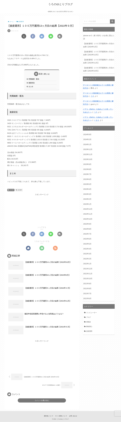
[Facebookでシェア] (32, 36)
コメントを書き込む (42, 400)
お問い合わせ (73, 416)
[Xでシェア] (23, 36)
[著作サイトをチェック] (28, 248)
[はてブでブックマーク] (41, 36)
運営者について (48, 416)
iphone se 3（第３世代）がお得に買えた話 (98, 37)
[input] (99, 21)
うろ (92, 96)
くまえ (96, 120)
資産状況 (32, 83)
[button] (59, 36)
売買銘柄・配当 (34, 79)
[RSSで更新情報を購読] (55, 248)
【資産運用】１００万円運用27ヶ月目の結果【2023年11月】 (98, 61)
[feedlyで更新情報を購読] (41, 248)
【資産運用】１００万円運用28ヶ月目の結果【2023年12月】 (98, 53)
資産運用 (11, 190)
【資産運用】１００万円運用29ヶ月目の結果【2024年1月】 (98, 45)
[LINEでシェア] (50, 36)
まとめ (31, 86)
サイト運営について (61, 416)
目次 (41, 74)
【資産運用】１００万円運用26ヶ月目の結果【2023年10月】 (98, 69)
